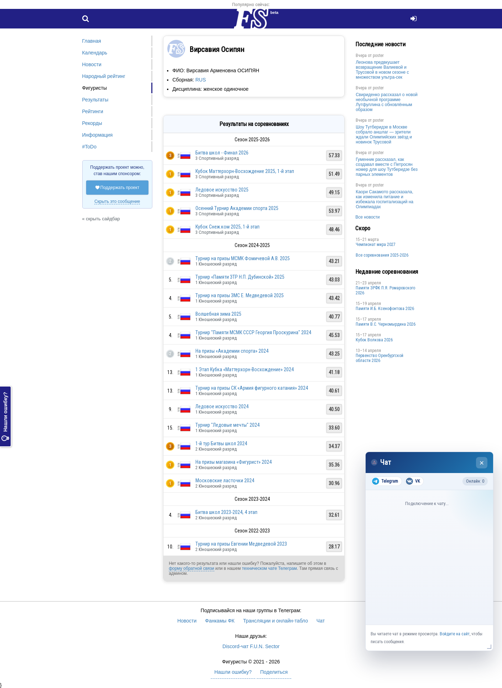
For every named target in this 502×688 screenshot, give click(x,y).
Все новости (367, 217)
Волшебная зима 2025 (218, 314)
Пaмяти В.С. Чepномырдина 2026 (385, 324)
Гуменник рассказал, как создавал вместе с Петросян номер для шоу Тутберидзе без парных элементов (387, 167)
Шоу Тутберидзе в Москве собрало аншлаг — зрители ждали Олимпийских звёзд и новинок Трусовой (384, 135)
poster (378, 55)
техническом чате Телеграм (269, 568)
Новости (91, 64)
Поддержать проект (117, 187)
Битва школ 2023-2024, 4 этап (226, 512)
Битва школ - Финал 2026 (222, 153)
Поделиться (274, 672)
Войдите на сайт (455, 633)
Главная (91, 41)
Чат (321, 621)
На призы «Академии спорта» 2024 (231, 351)
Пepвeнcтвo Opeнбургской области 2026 (379, 358)
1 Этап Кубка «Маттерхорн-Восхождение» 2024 (244, 369)
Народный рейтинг (103, 76)
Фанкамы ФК (220, 621)
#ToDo (89, 146)
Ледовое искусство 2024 (222, 406)
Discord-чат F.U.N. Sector (251, 646)
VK (413, 481)
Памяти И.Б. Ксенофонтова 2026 (385, 308)
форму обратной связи (191, 568)
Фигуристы (94, 88)
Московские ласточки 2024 (224, 480)
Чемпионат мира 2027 (376, 244)
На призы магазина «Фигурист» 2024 (233, 462)
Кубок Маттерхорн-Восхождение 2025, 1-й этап (244, 171)
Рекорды (92, 123)
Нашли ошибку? (5, 416)
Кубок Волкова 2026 (374, 339)
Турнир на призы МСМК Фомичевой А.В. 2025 (242, 258)
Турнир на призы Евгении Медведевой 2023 (241, 544)
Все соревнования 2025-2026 (382, 255)
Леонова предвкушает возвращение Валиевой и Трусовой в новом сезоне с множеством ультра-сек (382, 70)
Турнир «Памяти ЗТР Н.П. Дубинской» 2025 (239, 277)
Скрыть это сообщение (117, 201)
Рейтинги (92, 111)
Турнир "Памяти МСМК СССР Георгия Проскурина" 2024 (253, 332)
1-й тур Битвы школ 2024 (221, 443)
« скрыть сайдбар (101, 218)
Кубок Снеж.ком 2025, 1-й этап (227, 227)
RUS (200, 80)
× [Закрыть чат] (482, 462)
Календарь (95, 53)
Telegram (385, 481)
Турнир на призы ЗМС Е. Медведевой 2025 (239, 295)
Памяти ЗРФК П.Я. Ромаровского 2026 (385, 290)
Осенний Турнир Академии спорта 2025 (236, 208)
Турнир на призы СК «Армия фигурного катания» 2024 (251, 388)
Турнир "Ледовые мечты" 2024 (227, 425)
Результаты (95, 100)
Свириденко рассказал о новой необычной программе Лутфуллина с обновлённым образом (387, 102)
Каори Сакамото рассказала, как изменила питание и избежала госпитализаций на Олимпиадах (384, 199)
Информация (97, 135)
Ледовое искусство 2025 (222, 190)
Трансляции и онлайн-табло (275, 621)
